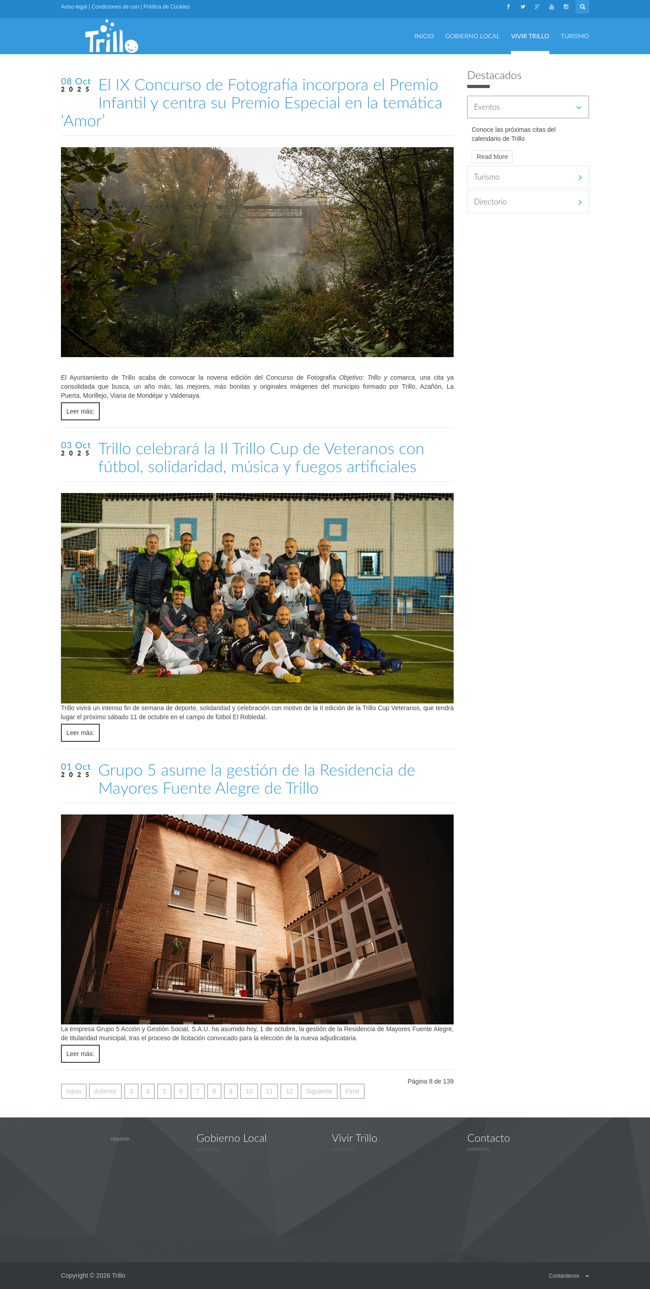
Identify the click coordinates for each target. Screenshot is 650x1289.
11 (269, 1091)
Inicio (73, 1091)
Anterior (105, 1091)
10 (249, 1091)
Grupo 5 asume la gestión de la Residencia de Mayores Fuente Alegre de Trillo (256, 778)
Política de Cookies (167, 7)
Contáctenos (564, 1276)
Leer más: (80, 411)
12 (289, 1091)
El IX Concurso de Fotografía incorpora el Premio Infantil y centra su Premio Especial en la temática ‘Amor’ (251, 102)
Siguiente (319, 1091)
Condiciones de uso (115, 7)
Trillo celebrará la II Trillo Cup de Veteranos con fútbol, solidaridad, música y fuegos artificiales (261, 457)
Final (352, 1091)
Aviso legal (74, 7)
